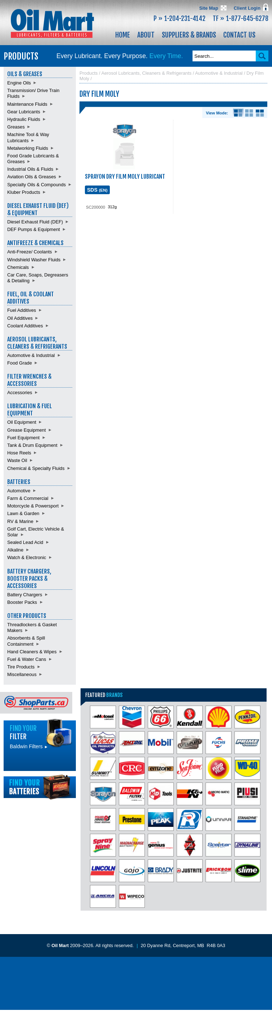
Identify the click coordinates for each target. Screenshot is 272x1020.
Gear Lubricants (23, 111)
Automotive (18, 490)
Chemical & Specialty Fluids (36, 468)
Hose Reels (19, 452)
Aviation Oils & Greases (31, 176)
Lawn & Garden (23, 513)
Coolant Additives (25, 325)
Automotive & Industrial (31, 355)
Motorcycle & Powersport (33, 506)
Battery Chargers (24, 594)
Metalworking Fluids (27, 148)
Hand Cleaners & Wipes (32, 651)
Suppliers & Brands (189, 35)
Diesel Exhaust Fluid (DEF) (35, 222)
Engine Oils (19, 83)
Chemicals (18, 267)
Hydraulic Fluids (23, 119)
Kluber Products (23, 192)
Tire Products (21, 667)
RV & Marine (20, 521)
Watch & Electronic (26, 557)
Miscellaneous (21, 674)
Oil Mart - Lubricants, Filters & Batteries (52, 23)
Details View (238, 113)
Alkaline (15, 550)
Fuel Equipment (23, 437)
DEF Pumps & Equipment (33, 229)
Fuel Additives (21, 310)
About (146, 35)
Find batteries (40, 787)
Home (122, 35)
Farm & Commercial (27, 498)
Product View (260, 113)
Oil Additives (20, 318)
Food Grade (19, 363)
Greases (16, 127)
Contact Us (239, 35)
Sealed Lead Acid (25, 542)
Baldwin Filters (29, 746)
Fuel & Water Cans (26, 659)
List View (249, 113)
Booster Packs (22, 602)
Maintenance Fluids (27, 104)
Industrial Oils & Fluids (30, 169)
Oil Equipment (21, 422)
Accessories (19, 392)
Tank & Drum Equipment (32, 445)
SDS (97, 190)
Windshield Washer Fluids (33, 259)
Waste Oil (17, 460)
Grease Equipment (26, 430)
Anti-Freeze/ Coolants (29, 251)
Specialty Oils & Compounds (36, 184)
